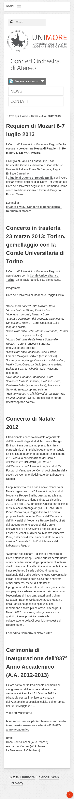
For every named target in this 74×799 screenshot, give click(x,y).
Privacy (17, 783)
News (16, 91)
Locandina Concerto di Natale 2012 (29, 633)
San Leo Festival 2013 (35, 161)
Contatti (20, 101)
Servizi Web (49, 777)
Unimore (27, 777)
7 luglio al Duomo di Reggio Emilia (30, 177)
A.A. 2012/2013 (51, 116)
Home (24, 116)
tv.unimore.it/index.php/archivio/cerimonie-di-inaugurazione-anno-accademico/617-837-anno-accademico (36, 725)
